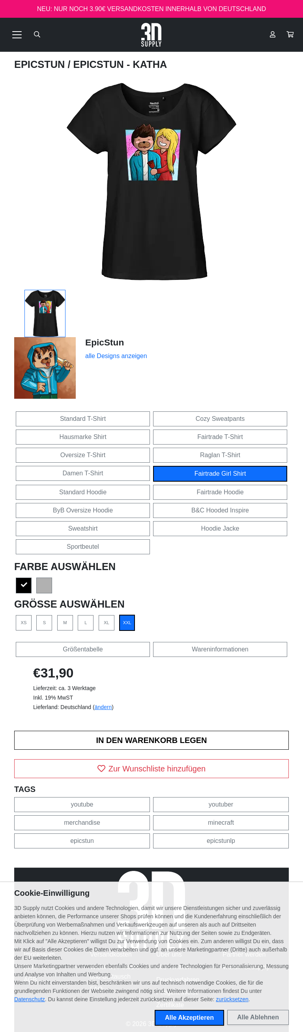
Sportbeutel (83, 546)
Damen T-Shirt (83, 473)
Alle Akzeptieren (189, 1017)
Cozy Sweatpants (220, 418)
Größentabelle (83, 649)
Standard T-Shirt (83, 418)
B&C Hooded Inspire (220, 510)
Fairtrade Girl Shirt (220, 473)
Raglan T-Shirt (220, 455)
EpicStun (40, 64)
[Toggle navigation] (17, 34)
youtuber (221, 804)
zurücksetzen (232, 999)
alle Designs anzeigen (116, 356)
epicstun (82, 840)
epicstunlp (221, 840)
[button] (290, 35)
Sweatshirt (83, 528)
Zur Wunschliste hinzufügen (151, 768)
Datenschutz (29, 999)
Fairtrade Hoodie (219, 492)
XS (24, 622)
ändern (103, 707)
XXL (127, 622)
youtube (82, 804)
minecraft (221, 822)
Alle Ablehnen (258, 1017)
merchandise (82, 822)
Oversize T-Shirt (82, 455)
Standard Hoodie (83, 492)
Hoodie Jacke (220, 528)
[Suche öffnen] (37, 34)
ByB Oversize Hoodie (83, 510)
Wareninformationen (220, 649)
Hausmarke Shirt (82, 436)
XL (106, 622)
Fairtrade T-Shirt (220, 436)
